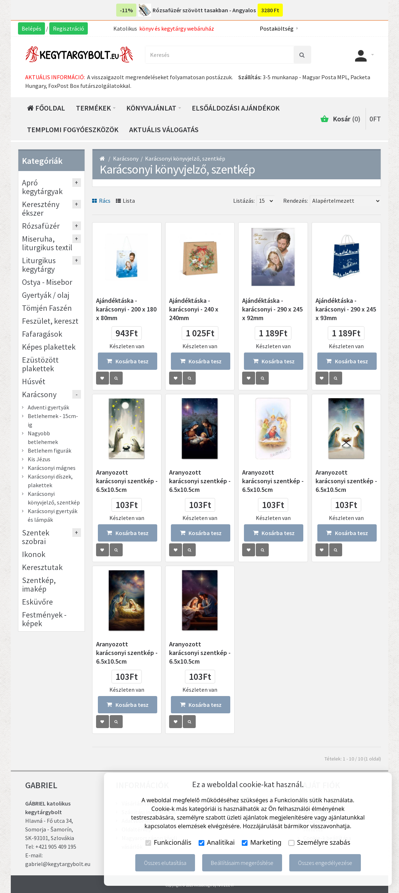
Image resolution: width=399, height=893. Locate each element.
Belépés (31, 28)
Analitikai (217, 842)
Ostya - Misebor (47, 282)
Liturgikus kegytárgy (39, 264)
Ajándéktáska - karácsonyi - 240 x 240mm (193, 309)
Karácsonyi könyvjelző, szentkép (185, 158)
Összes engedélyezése (325, 862)
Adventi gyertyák (48, 407)
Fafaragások (42, 334)
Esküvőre (37, 602)
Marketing (261, 842)
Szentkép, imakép (39, 584)
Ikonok (33, 554)
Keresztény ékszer (40, 208)
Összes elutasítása (165, 862)
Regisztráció (68, 28)
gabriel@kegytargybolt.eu (57, 863)
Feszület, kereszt (50, 321)
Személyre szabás (319, 842)
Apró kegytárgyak (42, 187)
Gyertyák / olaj (45, 295)
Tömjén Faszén (47, 308)
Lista (125, 200)
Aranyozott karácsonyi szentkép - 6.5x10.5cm (127, 481)
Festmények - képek (44, 619)
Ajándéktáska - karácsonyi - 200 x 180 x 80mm (126, 309)
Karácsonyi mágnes (52, 467)
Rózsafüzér (41, 226)
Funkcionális (168, 842)
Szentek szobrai (35, 537)
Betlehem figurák (49, 450)
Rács (101, 200)
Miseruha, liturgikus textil (47, 243)
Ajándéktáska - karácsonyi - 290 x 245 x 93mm (346, 309)
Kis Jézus (39, 459)
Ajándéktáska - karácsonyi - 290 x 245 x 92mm (272, 309)
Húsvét (33, 381)
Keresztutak (42, 567)
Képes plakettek (49, 347)
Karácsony (126, 158)
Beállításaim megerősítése (242, 862)
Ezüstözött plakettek (40, 364)
